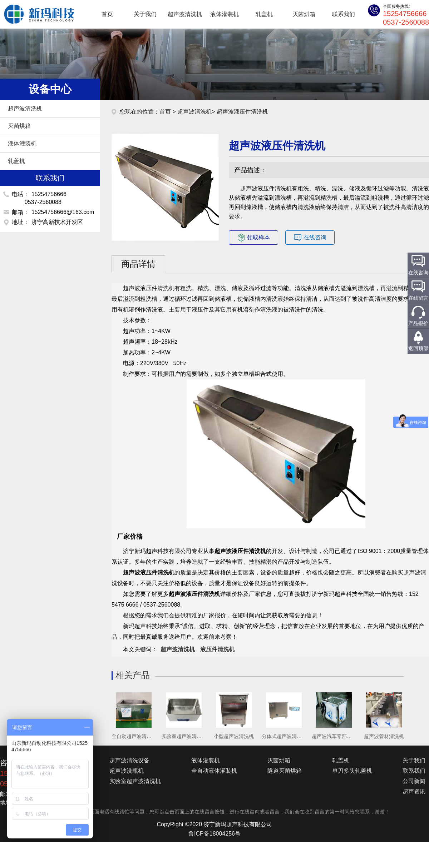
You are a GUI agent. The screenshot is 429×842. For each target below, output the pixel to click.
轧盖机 (264, 14)
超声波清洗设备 (129, 760)
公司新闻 (414, 781)
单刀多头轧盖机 (352, 771)
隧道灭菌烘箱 (284, 771)
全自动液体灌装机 (214, 771)
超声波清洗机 (36, 14)
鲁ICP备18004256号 (214, 834)
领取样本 (253, 237)
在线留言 (418, 298)
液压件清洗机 (217, 649)
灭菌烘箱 (303, 14)
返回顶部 (418, 348)
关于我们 (145, 14)
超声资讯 (414, 791)
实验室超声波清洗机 (135, 781)
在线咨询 (310, 237)
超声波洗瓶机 (126, 771)
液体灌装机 (224, 14)
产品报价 (418, 323)
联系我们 (343, 14)
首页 (107, 14)
